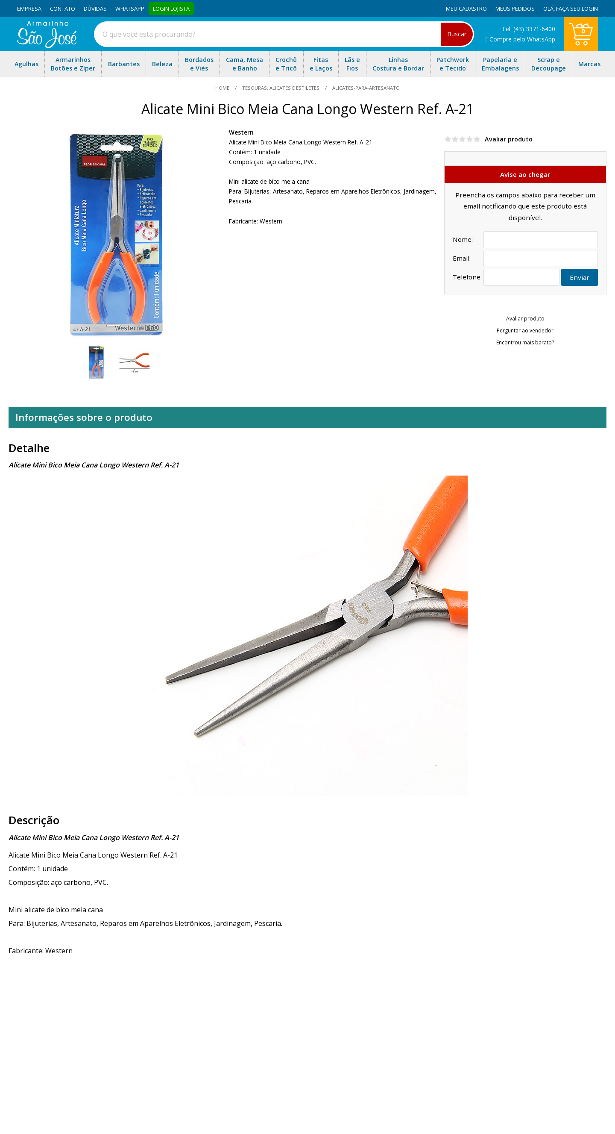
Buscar (456, 34)
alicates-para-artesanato (365, 88)
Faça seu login (577, 8)
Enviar (579, 277)
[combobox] (284, 34)
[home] (46, 45)
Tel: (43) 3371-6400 (528, 29)
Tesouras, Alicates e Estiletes (281, 88)
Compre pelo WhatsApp (520, 39)
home (223, 88)
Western (241, 132)
